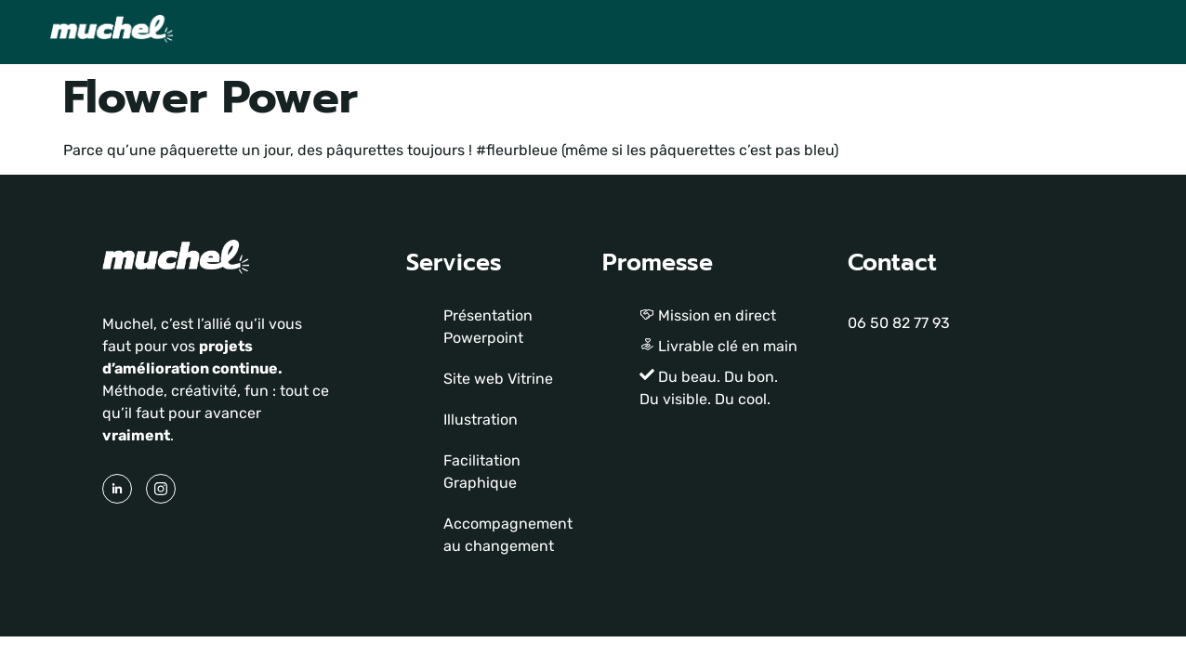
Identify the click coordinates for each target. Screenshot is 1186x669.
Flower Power (210, 97)
